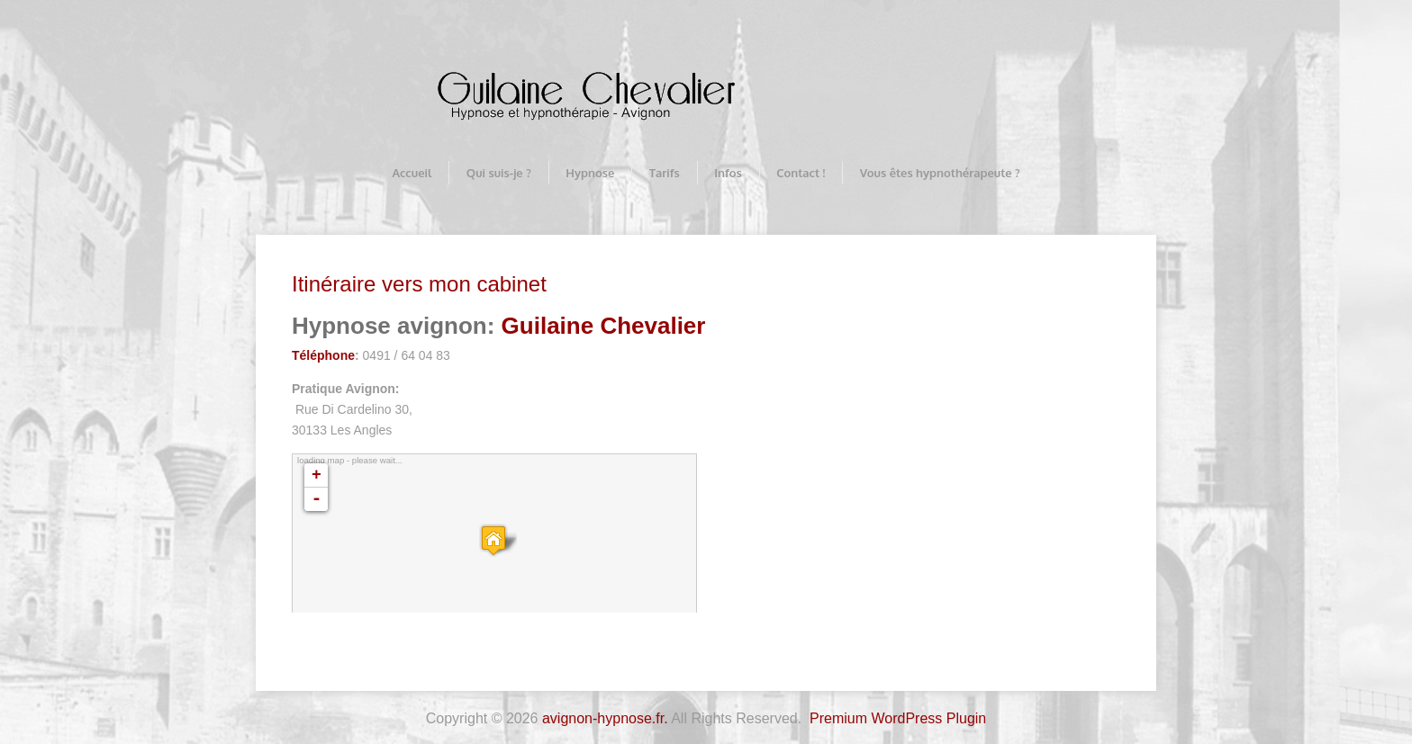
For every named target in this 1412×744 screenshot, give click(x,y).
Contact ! (800, 173)
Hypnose (590, 173)
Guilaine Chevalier (604, 325)
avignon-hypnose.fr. (605, 718)
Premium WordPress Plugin (898, 718)
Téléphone (323, 355)
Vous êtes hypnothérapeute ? (940, 173)
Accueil (411, 173)
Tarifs (664, 173)
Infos (727, 173)
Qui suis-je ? (498, 173)
